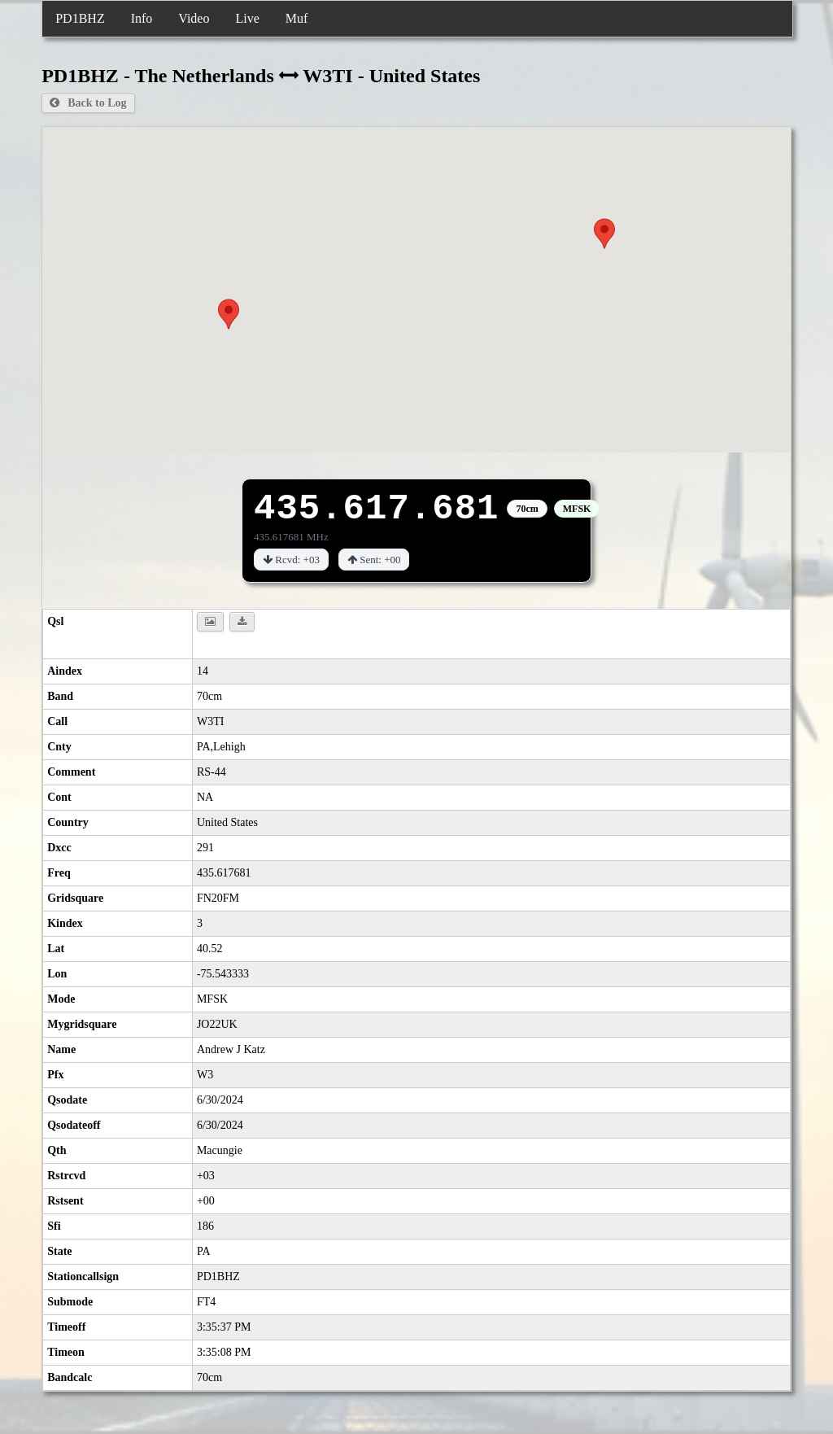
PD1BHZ (79, 18)
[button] (228, 314)
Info (142, 18)
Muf (297, 18)
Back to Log (88, 103)
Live (247, 18)
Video (193, 18)
